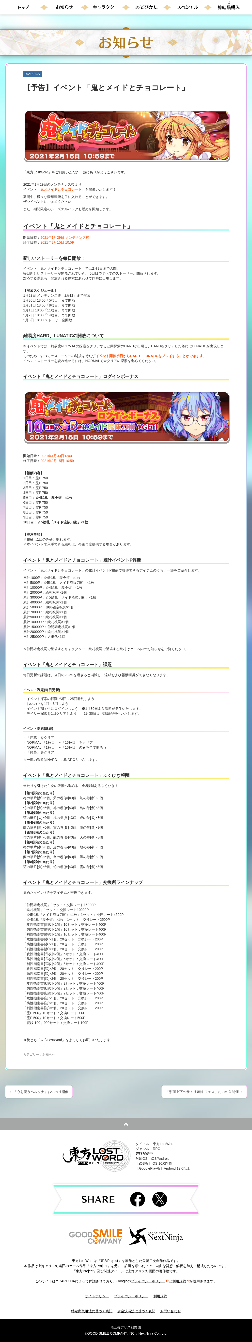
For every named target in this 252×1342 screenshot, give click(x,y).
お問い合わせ (170, 1311)
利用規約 (180, 1281)
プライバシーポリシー (150, 1281)
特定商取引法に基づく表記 (91, 1311)
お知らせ (48, 1054)
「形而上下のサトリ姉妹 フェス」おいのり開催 (204, 1092)
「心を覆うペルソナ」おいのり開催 (38, 1092)
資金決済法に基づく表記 (136, 1311)
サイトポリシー (97, 1296)
